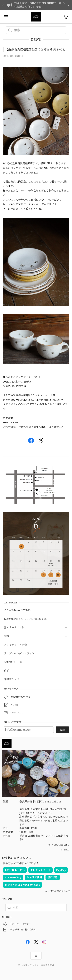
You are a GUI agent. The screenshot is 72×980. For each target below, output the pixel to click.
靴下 (6, 670)
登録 (62, 729)
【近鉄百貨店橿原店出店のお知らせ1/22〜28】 (36, 49)
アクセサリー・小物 (15, 644)
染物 (6, 636)
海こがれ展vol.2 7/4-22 (17, 610)
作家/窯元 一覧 (13, 662)
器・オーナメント (14, 627)
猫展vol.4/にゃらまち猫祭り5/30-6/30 (25, 619)
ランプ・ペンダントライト (19, 653)
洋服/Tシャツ (11, 679)
